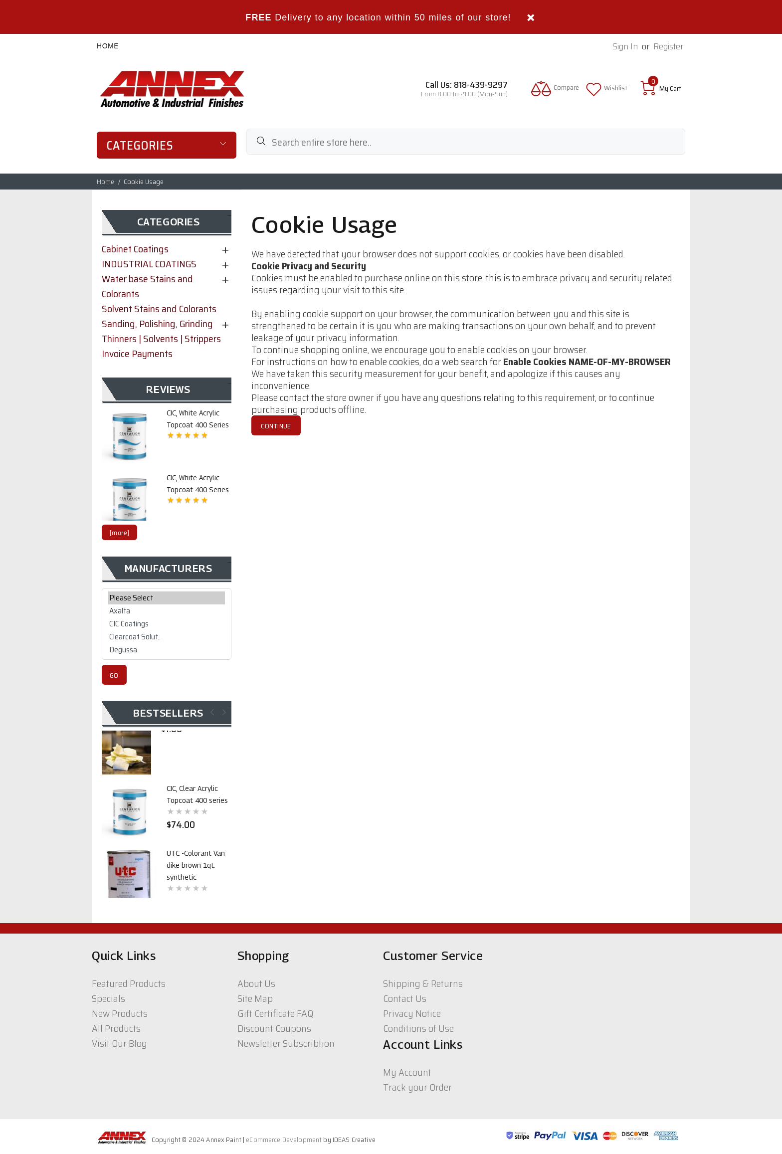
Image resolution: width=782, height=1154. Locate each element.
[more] (119, 533)
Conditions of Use (418, 1028)
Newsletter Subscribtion (286, 1043)
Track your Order (417, 1087)
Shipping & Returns (423, 983)
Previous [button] (211, 712)
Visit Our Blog (119, 1043)
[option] (166, 435)
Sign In (625, 46)
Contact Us (404, 998)
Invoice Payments (137, 354)
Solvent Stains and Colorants (159, 309)
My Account (407, 1072)
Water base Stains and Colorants (147, 286)
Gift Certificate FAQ (275, 1013)
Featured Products (129, 983)
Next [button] (223, 712)
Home (108, 46)
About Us (256, 983)
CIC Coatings (166, 623)
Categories (140, 145)
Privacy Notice (412, 1013)
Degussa (166, 649)
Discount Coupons (274, 1028)
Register (668, 46)
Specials (108, 998)
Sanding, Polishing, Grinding (157, 324)
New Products (120, 1013)
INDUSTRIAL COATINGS (149, 264)
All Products (116, 1028)
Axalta (166, 610)
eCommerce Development (284, 1139)
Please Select (166, 597)
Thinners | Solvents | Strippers (161, 339)
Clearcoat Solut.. (166, 636)
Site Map (255, 998)
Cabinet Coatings (135, 249)
